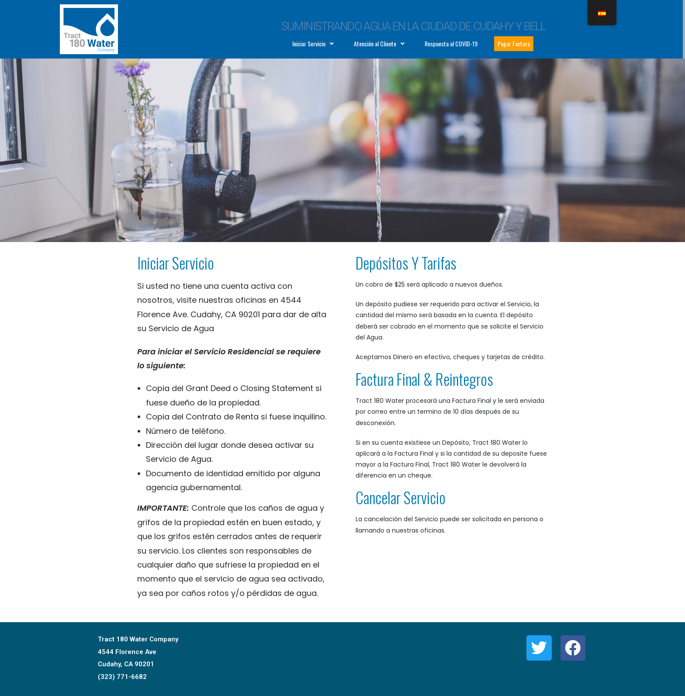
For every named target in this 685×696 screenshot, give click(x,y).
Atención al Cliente (379, 43)
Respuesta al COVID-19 (451, 43)
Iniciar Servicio (313, 43)
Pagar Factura (514, 43)
